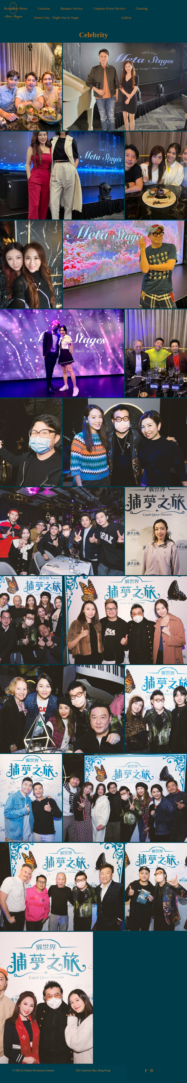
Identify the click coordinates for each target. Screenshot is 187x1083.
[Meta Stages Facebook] (146, 1070)
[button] (126, 18)
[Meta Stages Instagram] (151, 1070)
